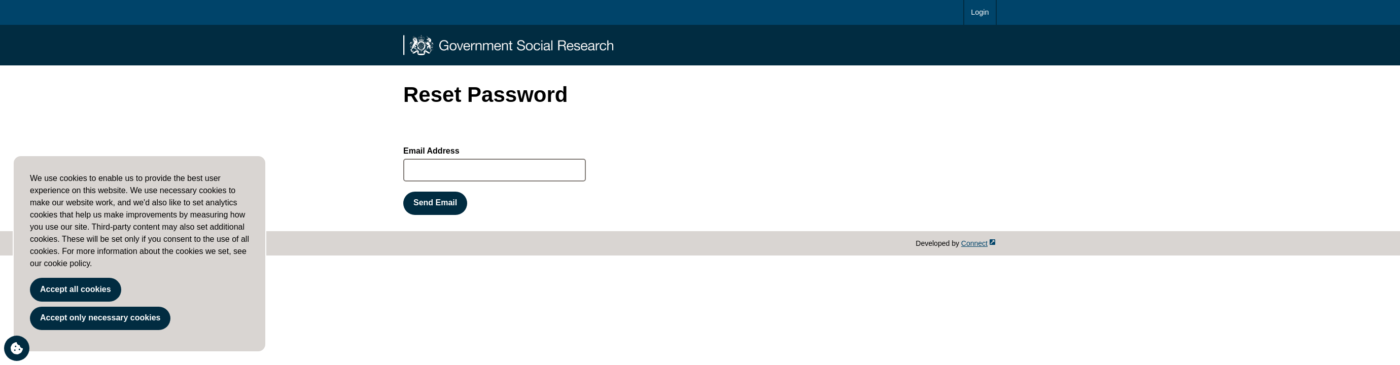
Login (980, 12)
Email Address (431, 151)
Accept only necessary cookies (100, 317)
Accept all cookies (75, 289)
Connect (978, 243)
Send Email (435, 202)
